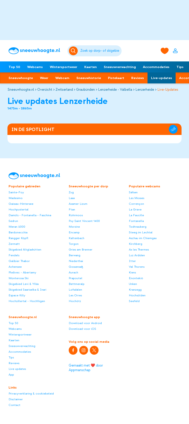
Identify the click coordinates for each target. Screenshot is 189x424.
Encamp (74, 232)
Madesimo (16, 198)
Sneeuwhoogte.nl (20, 89)
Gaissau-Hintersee (21, 204)
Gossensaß (76, 267)
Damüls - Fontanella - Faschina (30, 215)
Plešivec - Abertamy (22, 272)
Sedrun (13, 221)
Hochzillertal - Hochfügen (27, 301)
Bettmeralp (77, 284)
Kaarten (90, 67)
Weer (44, 78)
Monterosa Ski (19, 278)
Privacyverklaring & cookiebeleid (31, 393)
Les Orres (75, 295)
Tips (180, 67)
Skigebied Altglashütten (25, 249)
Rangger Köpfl (18, 238)
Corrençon (136, 204)
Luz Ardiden (137, 255)
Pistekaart (116, 78)
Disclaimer (16, 399)
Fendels (14, 255)
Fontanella (136, 221)
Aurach (73, 272)
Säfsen (133, 192)
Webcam (62, 78)
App (11, 374)
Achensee (15, 267)
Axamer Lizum (78, 204)
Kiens (132, 272)
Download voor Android (85, 323)
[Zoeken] (100, 51)
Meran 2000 (17, 227)
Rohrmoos (76, 215)
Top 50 (14, 67)
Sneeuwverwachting (120, 67)
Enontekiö (136, 278)
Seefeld (134, 301)
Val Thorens (136, 267)
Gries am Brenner (80, 249)
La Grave (135, 209)
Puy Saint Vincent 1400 (84, 221)
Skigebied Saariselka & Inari (27, 289)
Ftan (72, 209)
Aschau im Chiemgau (143, 238)
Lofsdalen (75, 289)
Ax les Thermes (139, 249)
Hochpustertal (19, 209)
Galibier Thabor (19, 261)
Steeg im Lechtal (141, 232)
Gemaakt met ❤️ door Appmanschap (86, 367)
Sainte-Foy (16, 192)
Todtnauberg (137, 227)
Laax (72, 198)
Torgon (74, 244)
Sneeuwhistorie (88, 78)
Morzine (74, 227)
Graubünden (85, 89)
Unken (133, 284)
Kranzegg (135, 289)
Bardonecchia (18, 232)
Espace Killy (17, 295)
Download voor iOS (82, 329)
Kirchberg (135, 244)
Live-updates (161, 78)
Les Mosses (136, 198)
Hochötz (75, 301)
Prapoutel (75, 278)
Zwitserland (64, 89)
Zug (71, 192)
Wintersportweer (63, 67)
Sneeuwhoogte (21, 78)
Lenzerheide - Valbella (115, 89)
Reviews (137, 78)
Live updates (17, 369)
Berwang (74, 255)
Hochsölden (137, 295)
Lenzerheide (144, 89)
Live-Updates (167, 89)
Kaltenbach (76, 238)
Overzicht (44, 89)
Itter (132, 261)
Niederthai (76, 261)
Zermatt (14, 244)
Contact (14, 405)
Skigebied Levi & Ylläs (24, 284)
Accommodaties (156, 67)
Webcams (35, 67)
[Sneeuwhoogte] (36, 50)
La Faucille (136, 215)
